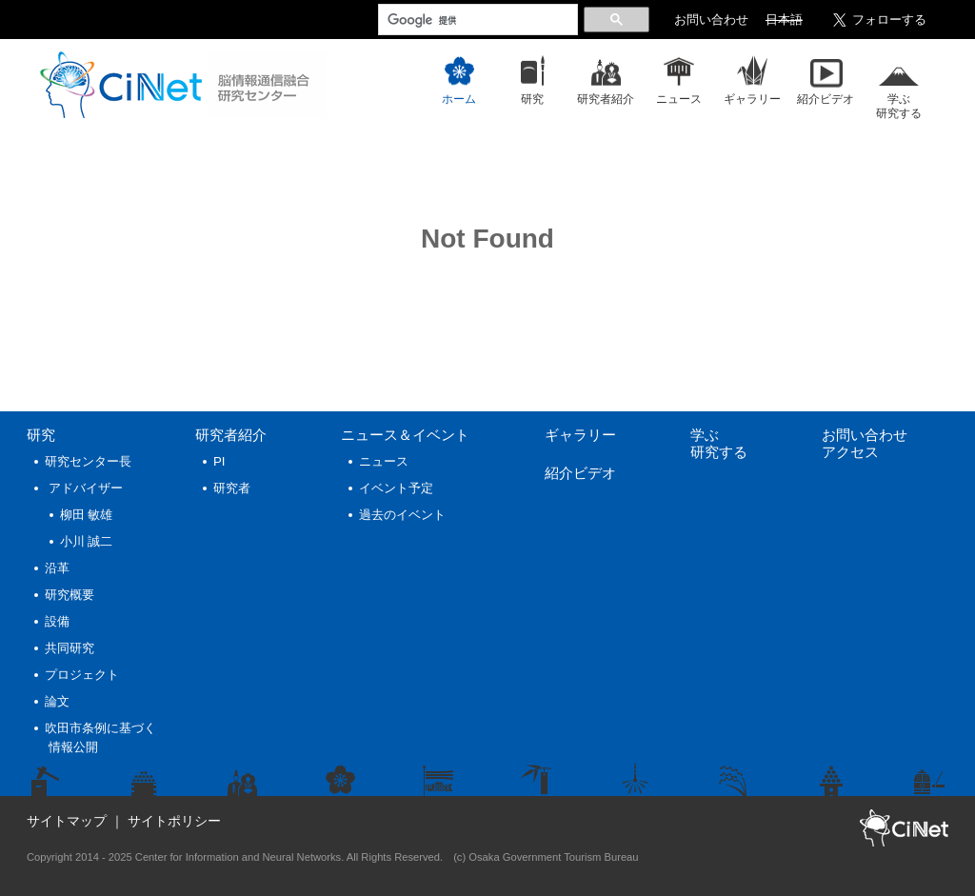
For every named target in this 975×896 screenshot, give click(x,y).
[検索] (476, 20)
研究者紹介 (231, 435)
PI (219, 461)
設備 (57, 621)
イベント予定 (396, 488)
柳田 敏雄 (86, 515)
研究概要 (69, 594)
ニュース (405, 435)
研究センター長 (88, 461)
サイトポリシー (174, 820)
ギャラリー (580, 435)
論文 (57, 701)
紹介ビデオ (580, 473)
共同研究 (69, 648)
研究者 (231, 488)
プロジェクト (82, 674)
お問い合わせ (711, 20)
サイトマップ (67, 820)
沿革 (57, 568)
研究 (41, 435)
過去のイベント (402, 515)
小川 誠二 (86, 541)
